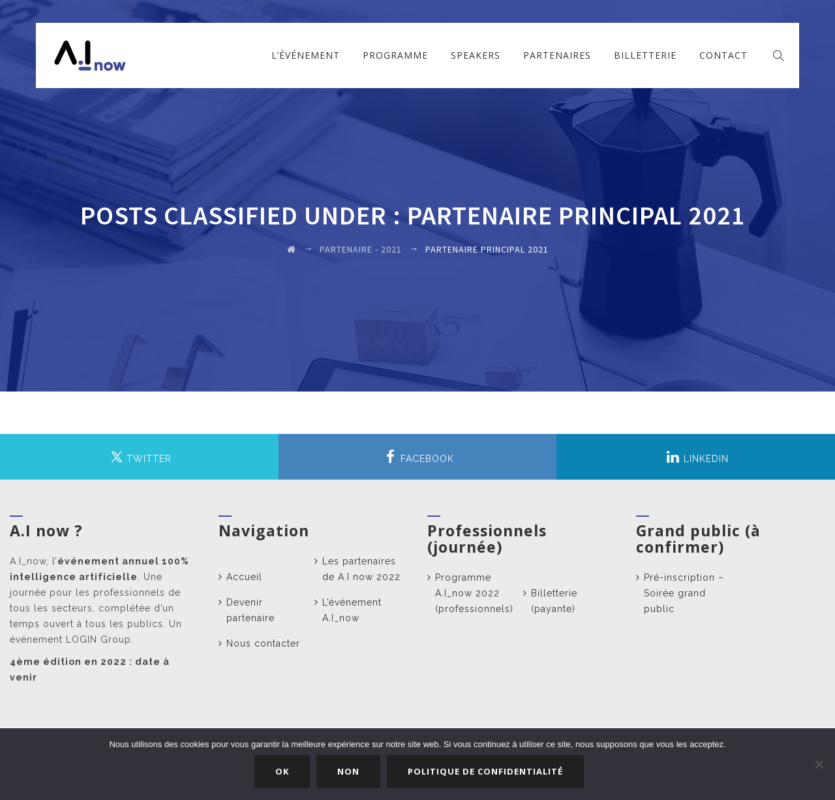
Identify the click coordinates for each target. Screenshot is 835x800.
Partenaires (557, 55)
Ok (284, 773)
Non (350, 773)
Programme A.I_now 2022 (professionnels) (474, 593)
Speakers (475, 55)
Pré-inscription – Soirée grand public (684, 593)
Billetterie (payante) (554, 601)
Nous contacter (263, 643)
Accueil (244, 577)
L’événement (305, 55)
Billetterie (645, 55)
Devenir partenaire (250, 610)
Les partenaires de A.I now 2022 (361, 569)
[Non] (818, 765)
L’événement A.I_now (352, 610)
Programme (395, 55)
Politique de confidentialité (487, 773)
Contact (723, 55)
